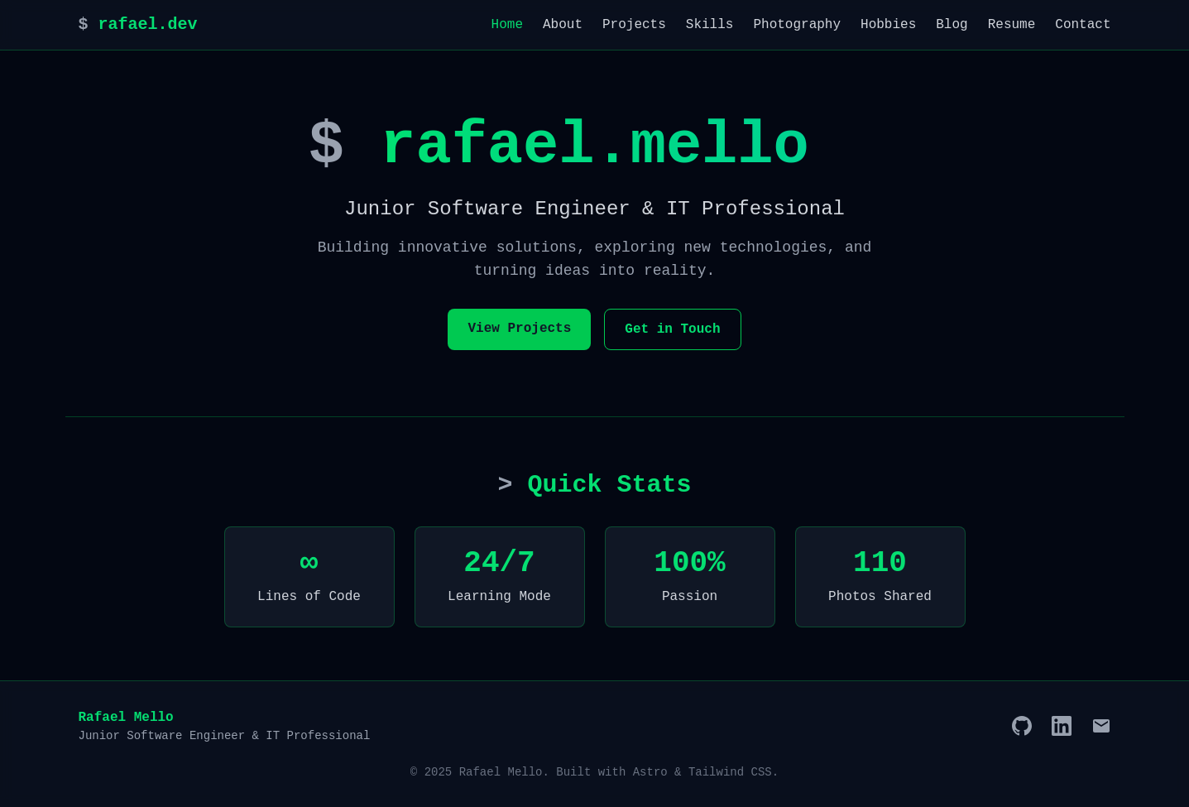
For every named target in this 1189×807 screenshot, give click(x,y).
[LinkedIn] (1062, 726)
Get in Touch (672, 329)
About (563, 24)
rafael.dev (138, 24)
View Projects (519, 328)
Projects (634, 24)
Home (507, 24)
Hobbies (888, 24)
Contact (1082, 24)
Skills (710, 24)
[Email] (1101, 726)
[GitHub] (1022, 726)
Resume (1012, 24)
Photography (797, 24)
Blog (951, 24)
